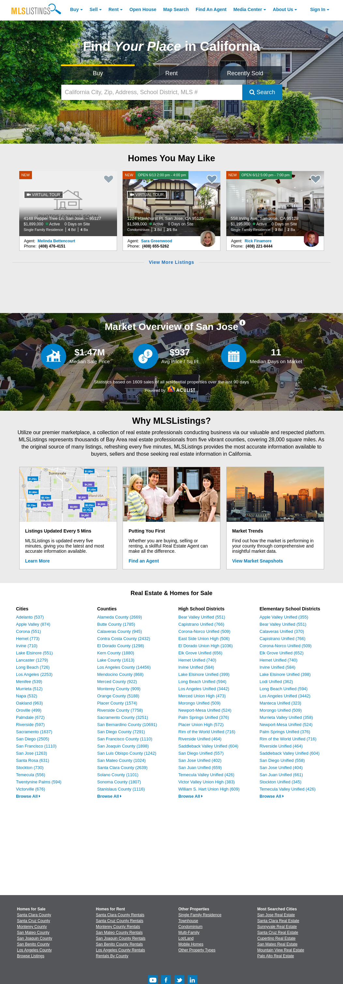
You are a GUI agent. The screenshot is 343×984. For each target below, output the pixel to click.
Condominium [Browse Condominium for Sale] (190, 926)
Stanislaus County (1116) (121, 789)
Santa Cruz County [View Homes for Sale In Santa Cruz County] (33, 921)
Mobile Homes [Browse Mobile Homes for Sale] (190, 944)
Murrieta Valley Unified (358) (286, 717)
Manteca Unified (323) (280, 703)
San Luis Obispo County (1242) (126, 753)
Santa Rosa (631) (32, 760)
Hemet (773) (27, 638)
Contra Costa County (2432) (123, 638)
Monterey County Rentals (118, 926)
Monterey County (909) (119, 688)
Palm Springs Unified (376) (203, 717)
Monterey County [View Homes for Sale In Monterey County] (32, 926)
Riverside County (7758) (120, 710)
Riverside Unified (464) (199, 738)
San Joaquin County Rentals (120, 938)
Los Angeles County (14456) (124, 667)
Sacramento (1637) (34, 731)
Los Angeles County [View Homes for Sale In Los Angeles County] (34, 950)
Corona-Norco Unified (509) (204, 631)
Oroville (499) (28, 710)
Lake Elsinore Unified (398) (285, 674)
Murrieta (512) (29, 688)
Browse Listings (30, 956)
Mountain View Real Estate (280, 950)
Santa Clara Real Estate (278, 921)
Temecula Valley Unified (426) (206, 774)
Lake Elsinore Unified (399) (204, 674)
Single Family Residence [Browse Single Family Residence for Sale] (199, 915)
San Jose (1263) (31, 753)
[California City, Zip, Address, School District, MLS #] (151, 92)
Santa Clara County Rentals (120, 915)
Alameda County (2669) (119, 617)
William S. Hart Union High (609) (209, 789)
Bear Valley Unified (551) (201, 617)
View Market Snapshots (257, 560)
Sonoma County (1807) (119, 781)
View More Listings (171, 262)
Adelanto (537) (30, 617)
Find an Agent (144, 560)
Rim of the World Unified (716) (206, 731)
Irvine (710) (26, 645)
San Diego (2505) (32, 738)
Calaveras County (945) (119, 631)
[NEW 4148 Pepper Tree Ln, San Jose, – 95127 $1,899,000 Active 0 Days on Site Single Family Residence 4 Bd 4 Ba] (68, 203)
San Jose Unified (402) (199, 760)
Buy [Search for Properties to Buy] (98, 73)
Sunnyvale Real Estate (277, 926)
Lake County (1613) (115, 660)
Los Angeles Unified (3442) (203, 688)
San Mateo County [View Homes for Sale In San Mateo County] (33, 932)
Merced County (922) (117, 681)
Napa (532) (26, 695)
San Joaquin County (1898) (123, 746)
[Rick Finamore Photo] (311, 236)
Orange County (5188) (118, 695)
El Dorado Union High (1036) (205, 645)
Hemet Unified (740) (197, 660)
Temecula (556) (30, 774)
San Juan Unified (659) (200, 767)
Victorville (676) (30, 789)
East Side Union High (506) (204, 638)
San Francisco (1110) (36, 746)
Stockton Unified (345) (281, 781)
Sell (94, 9)
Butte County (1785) (116, 624)
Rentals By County (112, 956)
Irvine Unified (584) (196, 667)
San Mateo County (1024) (121, 760)
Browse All (28, 796)
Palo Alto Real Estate (275, 956)
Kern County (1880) (115, 652)
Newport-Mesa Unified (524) (204, 710)
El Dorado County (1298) (120, 645)
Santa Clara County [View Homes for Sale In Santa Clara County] (34, 915)
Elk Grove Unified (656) (200, 652)
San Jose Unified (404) (281, 767)
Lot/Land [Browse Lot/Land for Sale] (186, 938)
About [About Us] (283, 9)
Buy (74, 9)
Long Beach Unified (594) (202, 681)
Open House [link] (142, 9)
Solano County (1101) (117, 774)
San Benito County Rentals (119, 944)
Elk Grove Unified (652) (282, 652)
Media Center (247, 9)
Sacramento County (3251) (122, 717)
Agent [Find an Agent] (211, 9)
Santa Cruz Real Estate (277, 932)
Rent (114, 9)
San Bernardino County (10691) (127, 724)
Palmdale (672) (30, 717)
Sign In (317, 9)
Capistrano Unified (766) (201, 624)
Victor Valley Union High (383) (206, 781)
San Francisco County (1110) (124, 738)
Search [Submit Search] (262, 92)
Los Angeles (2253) (34, 674)
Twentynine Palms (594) (38, 781)
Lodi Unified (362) (276, 681)
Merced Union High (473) (202, 695)
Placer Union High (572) (201, 724)
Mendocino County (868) (120, 674)
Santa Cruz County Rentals (119, 921)
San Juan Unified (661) (281, 774)
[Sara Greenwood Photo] (208, 236)
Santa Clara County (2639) (122, 767)
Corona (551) (28, 631)
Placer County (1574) (117, 703)
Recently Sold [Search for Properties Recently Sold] (245, 73)
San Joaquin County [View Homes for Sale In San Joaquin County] (34, 938)
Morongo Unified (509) (199, 703)
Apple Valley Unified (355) (284, 617)
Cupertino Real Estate (276, 938)
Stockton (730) (30, 767)
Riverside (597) (30, 724)
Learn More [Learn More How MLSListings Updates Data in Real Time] (37, 560)
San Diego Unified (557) (201, 753)
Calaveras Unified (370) (282, 631)
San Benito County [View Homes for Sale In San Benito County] (33, 944)
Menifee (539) (29, 681)
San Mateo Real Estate (277, 944)
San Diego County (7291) (121, 731)
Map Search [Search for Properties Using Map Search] (176, 9)
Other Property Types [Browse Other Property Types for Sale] (197, 950)
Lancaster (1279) (32, 660)
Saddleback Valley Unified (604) (208, 746)
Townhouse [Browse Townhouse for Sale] (188, 921)
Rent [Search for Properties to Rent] (171, 73)
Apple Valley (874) (33, 624)
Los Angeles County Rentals (120, 950)
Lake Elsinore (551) (34, 652)
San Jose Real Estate (276, 915)
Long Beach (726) (33, 667)
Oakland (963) (29, 703)
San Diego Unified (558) (282, 760)
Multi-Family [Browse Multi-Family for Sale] (189, 932)
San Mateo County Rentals (119, 932)
